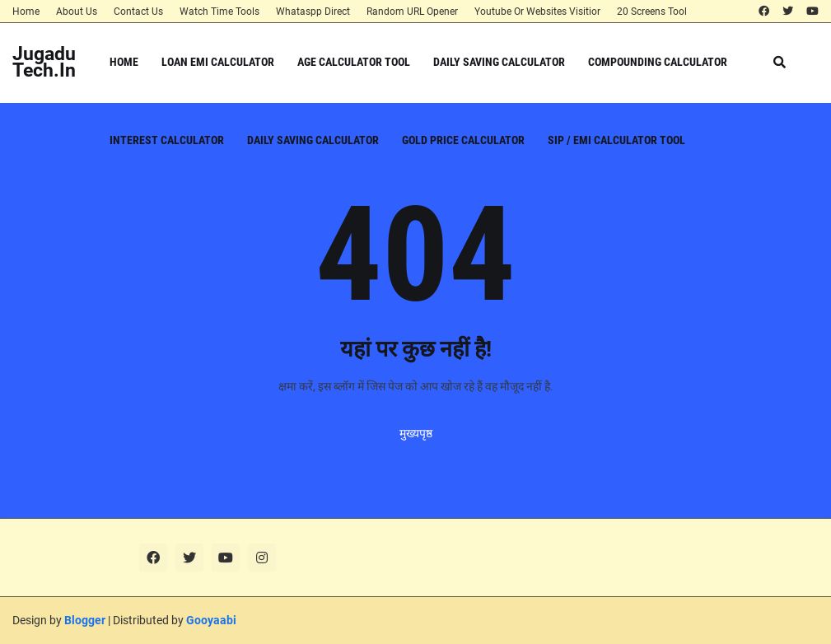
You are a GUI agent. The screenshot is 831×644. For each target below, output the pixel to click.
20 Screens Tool (652, 11)
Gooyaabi (211, 620)
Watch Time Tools (219, 11)
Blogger (84, 620)
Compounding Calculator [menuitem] (657, 61)
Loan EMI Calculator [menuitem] (217, 61)
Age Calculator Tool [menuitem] (353, 61)
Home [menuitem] (124, 61)
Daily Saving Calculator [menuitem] (499, 61)
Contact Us (138, 11)
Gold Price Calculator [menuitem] (463, 140)
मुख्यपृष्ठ (415, 433)
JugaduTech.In (44, 62)
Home (26, 11)
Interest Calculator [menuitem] (167, 140)
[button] (779, 62)
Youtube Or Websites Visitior (537, 11)
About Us (76, 11)
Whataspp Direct (313, 11)
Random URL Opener (412, 11)
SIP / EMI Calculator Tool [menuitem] (616, 140)
